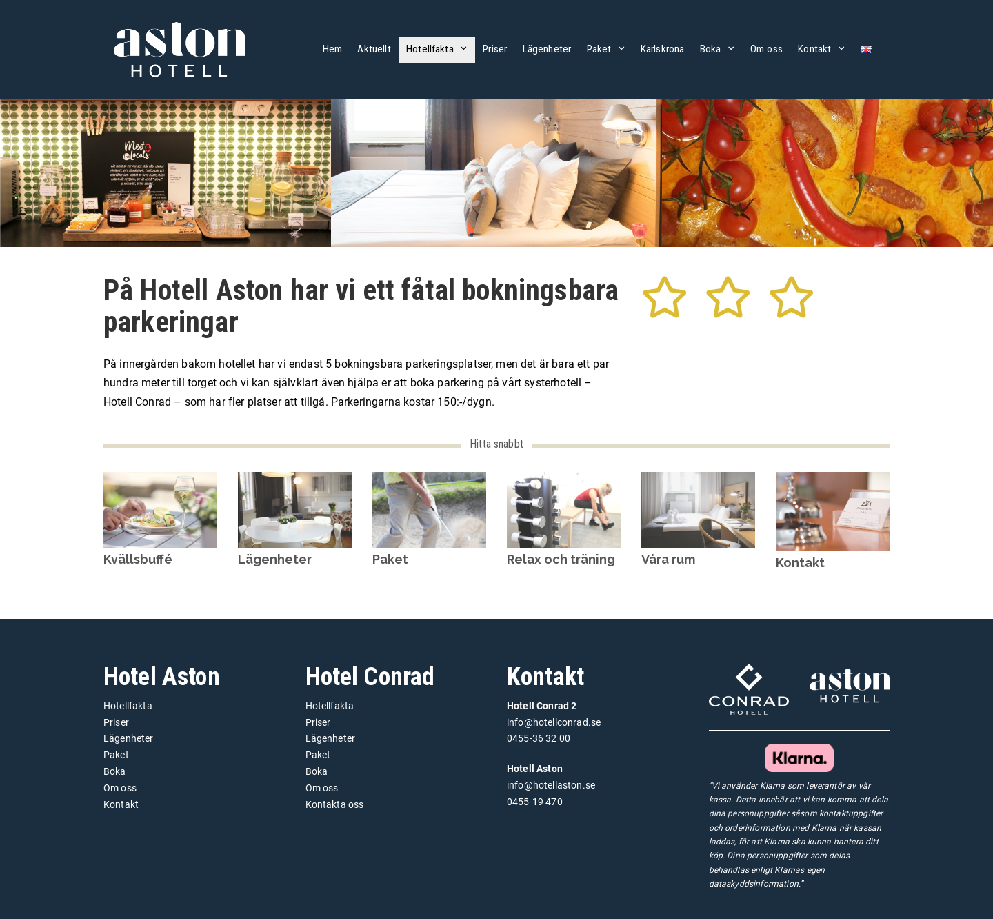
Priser (495, 49)
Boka (710, 49)
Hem (332, 49)
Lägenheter (547, 49)
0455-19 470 (535, 801)
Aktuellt (373, 49)
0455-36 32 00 (538, 738)
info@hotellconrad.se (554, 722)
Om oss (766, 49)
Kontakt (814, 49)
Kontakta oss (334, 804)
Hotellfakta (430, 49)
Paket (599, 49)
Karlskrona (663, 49)
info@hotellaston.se (551, 785)
